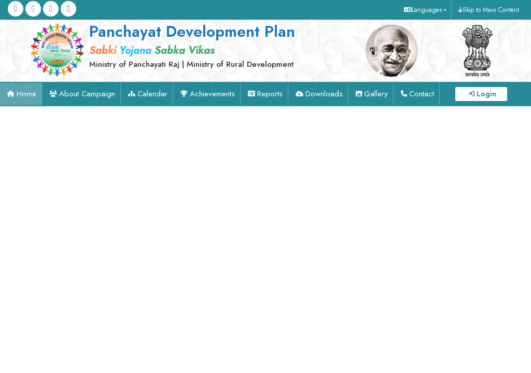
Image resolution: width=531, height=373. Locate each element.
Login (486, 94)
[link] (182, 45)
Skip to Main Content (491, 10)
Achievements (212, 93)
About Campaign (87, 93)
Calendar (152, 93)
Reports (270, 93)
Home (26, 93)
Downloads (324, 93)
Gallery (376, 93)
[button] (424, 10)
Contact (421, 93)
